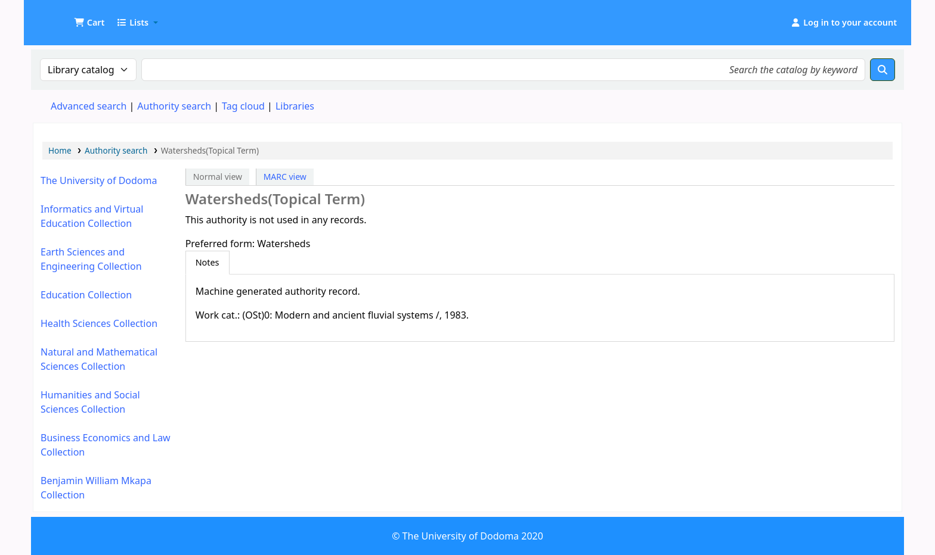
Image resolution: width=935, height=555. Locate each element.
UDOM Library (63, 17)
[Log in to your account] (843, 22)
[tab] (207, 263)
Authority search (174, 106)
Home (60, 150)
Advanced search (88, 106)
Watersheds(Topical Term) (210, 150)
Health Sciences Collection (99, 323)
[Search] (882, 69)
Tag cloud (243, 106)
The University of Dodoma (99, 180)
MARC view (285, 176)
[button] (89, 22)
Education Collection (86, 294)
